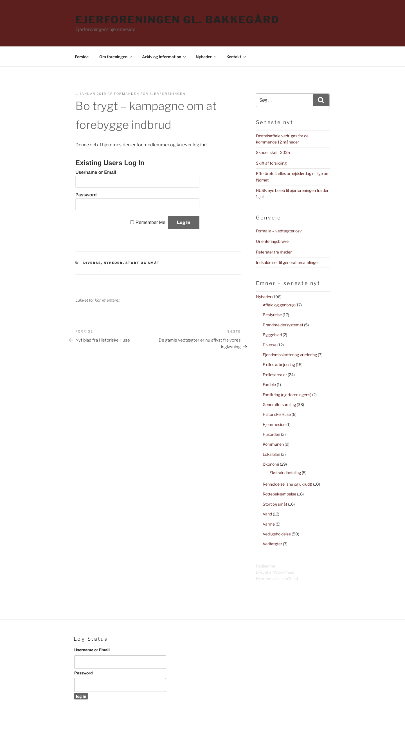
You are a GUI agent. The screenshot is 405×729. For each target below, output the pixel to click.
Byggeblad (272, 334)
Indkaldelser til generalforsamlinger (287, 262)
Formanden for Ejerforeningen (149, 94)
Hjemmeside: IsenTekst (277, 578)
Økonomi (271, 464)
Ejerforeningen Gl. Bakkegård (177, 20)
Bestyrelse (272, 314)
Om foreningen (116, 56)
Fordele (269, 384)
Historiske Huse (277, 414)
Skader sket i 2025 (273, 152)
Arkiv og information (164, 56)
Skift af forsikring (271, 163)
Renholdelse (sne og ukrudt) (287, 484)
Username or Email (95, 172)
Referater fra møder (274, 252)
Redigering (265, 566)
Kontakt (236, 56)
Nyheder (206, 56)
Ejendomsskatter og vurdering (290, 354)
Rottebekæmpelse (279, 494)
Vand (267, 514)
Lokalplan (271, 454)
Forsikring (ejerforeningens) (287, 394)
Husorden (271, 434)
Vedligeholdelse (277, 533)
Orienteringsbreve (272, 241)
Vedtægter (272, 543)
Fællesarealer (275, 374)
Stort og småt (142, 263)
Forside (82, 56)
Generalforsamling (279, 404)
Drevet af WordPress (275, 572)
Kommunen (273, 444)
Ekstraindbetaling (285, 472)
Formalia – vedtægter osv (279, 230)
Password (86, 194)
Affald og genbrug (278, 304)
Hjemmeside (274, 424)
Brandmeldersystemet (283, 324)
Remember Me (150, 222)
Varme (269, 524)
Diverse (92, 263)
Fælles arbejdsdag (279, 364)
